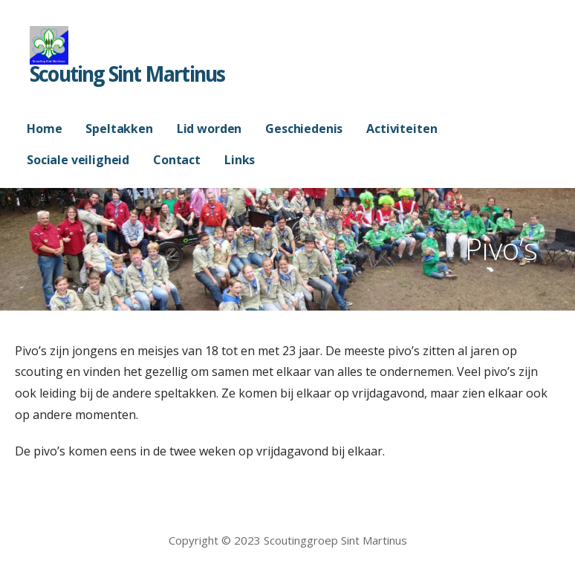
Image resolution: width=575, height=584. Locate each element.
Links (239, 160)
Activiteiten (401, 128)
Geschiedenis (303, 128)
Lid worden (209, 128)
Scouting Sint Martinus (127, 74)
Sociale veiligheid (78, 160)
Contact (177, 160)
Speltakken (118, 128)
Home (44, 128)
